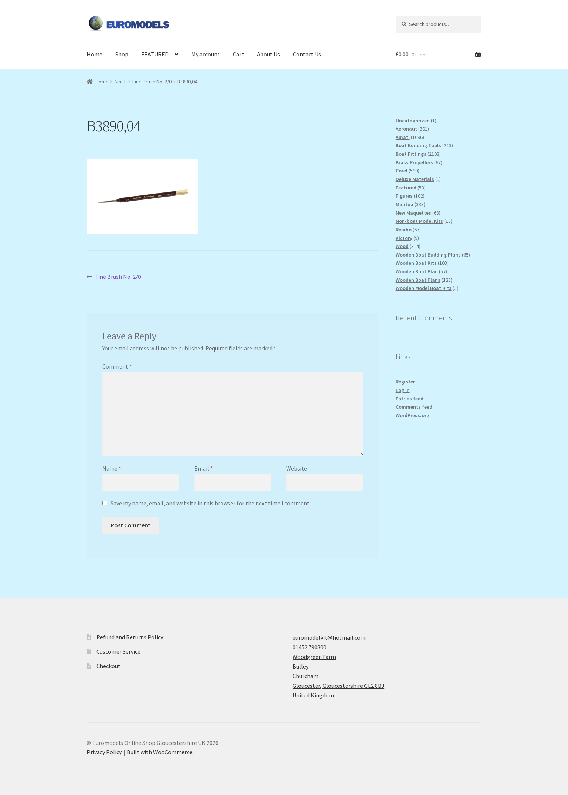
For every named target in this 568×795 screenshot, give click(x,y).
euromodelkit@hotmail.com (329, 637)
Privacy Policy (104, 752)
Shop (121, 54)
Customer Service (118, 651)
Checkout (108, 666)
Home (94, 54)
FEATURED (155, 54)
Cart (238, 54)
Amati (120, 81)
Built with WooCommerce (159, 752)
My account (205, 54)
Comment (117, 366)
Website (296, 468)
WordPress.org (412, 415)
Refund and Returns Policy (129, 637)
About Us (268, 54)
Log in (403, 390)
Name (111, 468)
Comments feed (414, 406)
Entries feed (409, 398)
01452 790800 (309, 647)
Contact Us (307, 54)
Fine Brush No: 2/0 (152, 81)
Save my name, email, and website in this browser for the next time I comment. (210, 503)
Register (405, 381)
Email (203, 468)
